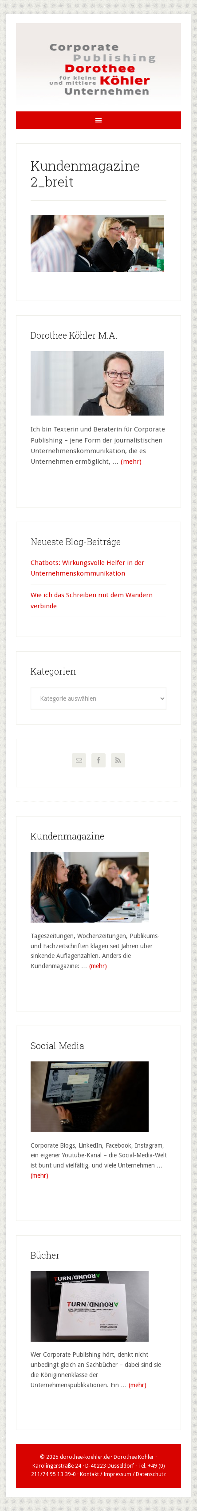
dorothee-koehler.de (85, 1457)
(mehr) (131, 462)
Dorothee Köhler (98, 67)
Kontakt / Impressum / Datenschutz (123, 1474)
